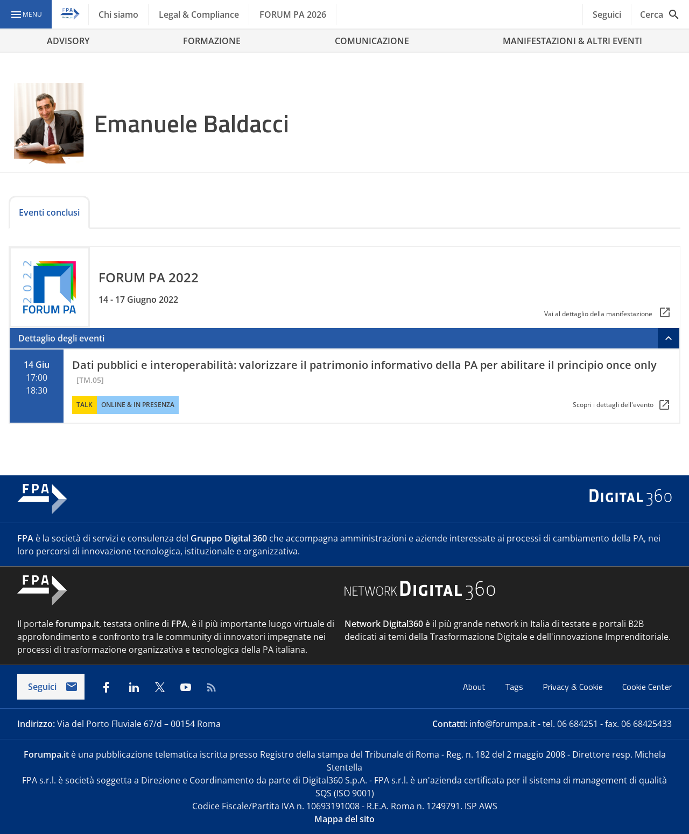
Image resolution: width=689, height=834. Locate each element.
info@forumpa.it (502, 724)
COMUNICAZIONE (372, 41)
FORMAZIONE (212, 41)
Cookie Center (647, 686)
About (475, 686)
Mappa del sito (344, 819)
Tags (515, 686)
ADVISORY (68, 41)
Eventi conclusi (49, 212)
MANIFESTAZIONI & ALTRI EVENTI (572, 41)
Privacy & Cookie (574, 686)
